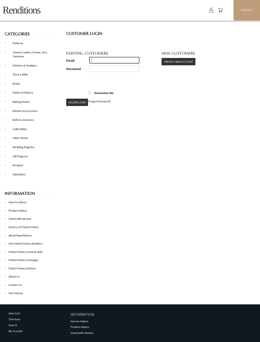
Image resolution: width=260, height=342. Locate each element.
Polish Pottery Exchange (23, 260)
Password (73, 69)
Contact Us (15, 285)
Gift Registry (20, 156)
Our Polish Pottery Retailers (26, 243)
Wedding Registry (23, 147)
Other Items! (20, 138)
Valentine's (19, 174)
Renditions (21, 10)
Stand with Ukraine (20, 219)
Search (13, 325)
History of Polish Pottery (24, 227)
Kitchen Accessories (25, 111)
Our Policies (16, 293)
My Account (16, 331)
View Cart (14, 313)
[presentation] (97, 82)
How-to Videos (17, 202)
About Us (14, 276)
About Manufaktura (20, 235)
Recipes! (18, 165)
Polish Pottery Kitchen (22, 268)
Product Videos (18, 210)
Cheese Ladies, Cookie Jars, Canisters (30, 54)
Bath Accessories (23, 120)
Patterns (18, 43)
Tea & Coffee (20, 74)
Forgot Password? (100, 101)
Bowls (16, 83)
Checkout (14, 319)
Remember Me (100, 93)
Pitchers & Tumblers (25, 65)
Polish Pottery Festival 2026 (25, 252)
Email (70, 60)
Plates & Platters (23, 92)
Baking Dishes (21, 102)
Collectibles (20, 129)
